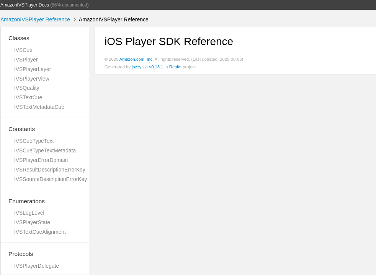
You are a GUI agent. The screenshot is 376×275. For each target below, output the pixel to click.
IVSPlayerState (32, 222)
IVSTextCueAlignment (40, 232)
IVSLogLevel (29, 213)
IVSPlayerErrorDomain (41, 160)
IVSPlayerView (31, 79)
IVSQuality (26, 88)
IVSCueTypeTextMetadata (45, 150)
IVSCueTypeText (34, 141)
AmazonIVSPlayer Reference (35, 19)
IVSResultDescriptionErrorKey (49, 170)
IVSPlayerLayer (32, 69)
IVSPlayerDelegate (36, 266)
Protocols (20, 254)
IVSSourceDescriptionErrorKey (50, 179)
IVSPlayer (26, 60)
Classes (18, 38)
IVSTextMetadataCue (39, 107)
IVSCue (23, 50)
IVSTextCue (28, 97)
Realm (175, 67)
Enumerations (26, 201)
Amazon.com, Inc (135, 59)
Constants (21, 129)
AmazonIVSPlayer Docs (24, 5)
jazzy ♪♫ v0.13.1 (147, 67)
